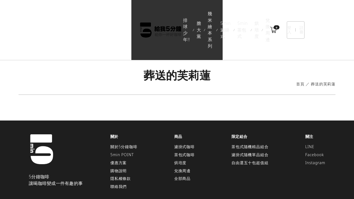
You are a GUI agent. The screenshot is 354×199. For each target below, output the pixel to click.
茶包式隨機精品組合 (249, 114)
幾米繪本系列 (144, 13)
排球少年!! (96, 13)
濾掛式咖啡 (184, 114)
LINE (309, 114)
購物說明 (118, 138)
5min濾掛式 (175, 13)
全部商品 (182, 146)
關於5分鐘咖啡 (123, 114)
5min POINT (122, 122)
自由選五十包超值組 (249, 130)
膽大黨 (119, 13)
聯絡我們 (118, 154)
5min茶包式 (204, 13)
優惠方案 (118, 130)
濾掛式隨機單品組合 (249, 122)
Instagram (315, 130)
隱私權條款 (120, 146)
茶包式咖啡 (184, 122)
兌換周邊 (249, 13)
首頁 (300, 51)
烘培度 (228, 13)
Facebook (314, 122)
